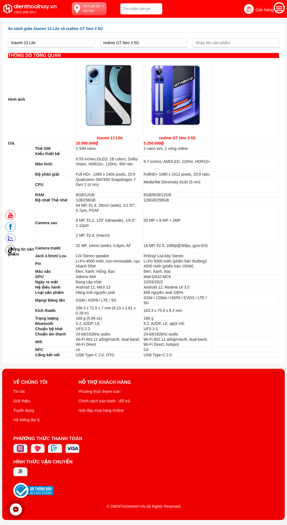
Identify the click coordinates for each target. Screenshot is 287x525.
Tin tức (19, 391)
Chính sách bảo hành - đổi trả (104, 401)
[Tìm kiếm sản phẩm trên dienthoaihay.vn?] (141, 8)
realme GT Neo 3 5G (177, 138)
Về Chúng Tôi (30, 382)
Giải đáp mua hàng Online (101, 410)
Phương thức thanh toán (99, 391)
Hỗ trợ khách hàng (104, 382)
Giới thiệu (21, 401)
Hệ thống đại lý (26, 420)
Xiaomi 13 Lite (109, 138)
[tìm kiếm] (156, 8)
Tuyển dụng (23, 410)
